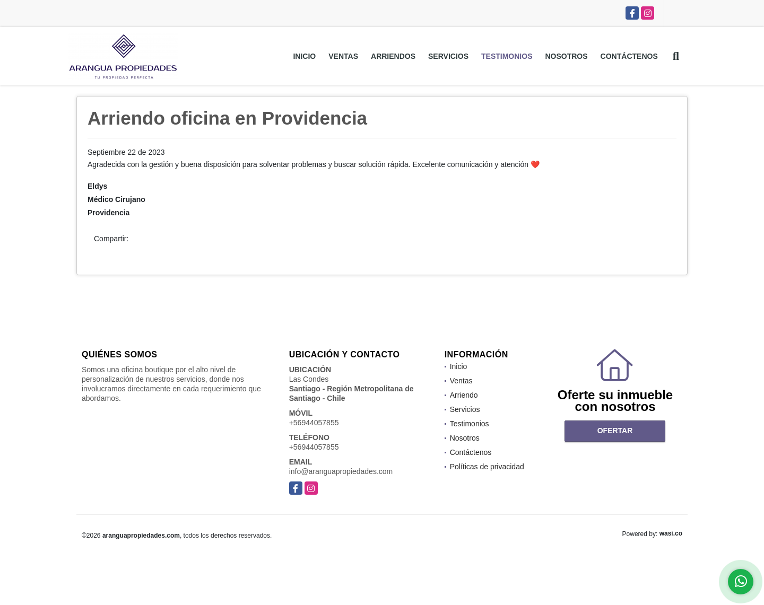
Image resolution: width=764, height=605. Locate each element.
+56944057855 (314, 422)
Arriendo (464, 395)
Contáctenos (629, 56)
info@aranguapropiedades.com (341, 471)
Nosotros (566, 56)
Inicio (304, 56)
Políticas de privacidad (487, 466)
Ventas (343, 56)
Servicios (448, 56)
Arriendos (393, 56)
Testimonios (506, 56)
